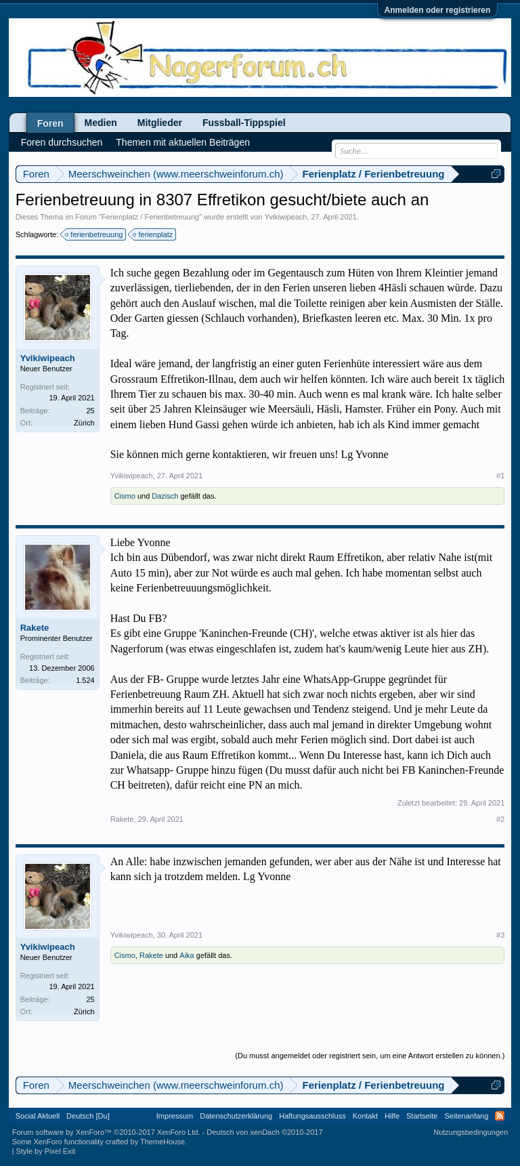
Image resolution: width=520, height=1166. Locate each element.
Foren (50, 123)
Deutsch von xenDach (264, 1132)
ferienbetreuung (94, 234)
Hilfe (392, 1116)
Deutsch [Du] (88, 1116)
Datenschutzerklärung (236, 1116)
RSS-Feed (499, 1116)
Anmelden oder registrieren (438, 10)
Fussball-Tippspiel (244, 122)
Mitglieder (159, 122)
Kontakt (365, 1116)
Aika (186, 955)
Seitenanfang (466, 1116)
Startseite (421, 1116)
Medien (101, 122)
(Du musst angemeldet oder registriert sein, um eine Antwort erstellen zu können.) (369, 1056)
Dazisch (165, 496)
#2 (500, 819)
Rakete (34, 628)
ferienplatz (153, 234)
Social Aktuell (38, 1116)
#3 (500, 935)
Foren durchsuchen (62, 142)
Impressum (174, 1116)
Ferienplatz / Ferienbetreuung (150, 217)
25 (90, 411)
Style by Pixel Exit (45, 1151)
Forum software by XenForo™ (106, 1132)
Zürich (84, 423)
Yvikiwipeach (285, 217)
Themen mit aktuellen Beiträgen (183, 142)
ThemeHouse (162, 1142)
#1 (500, 476)
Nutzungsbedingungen (470, 1132)
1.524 (85, 680)
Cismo (124, 496)
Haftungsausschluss (312, 1116)
